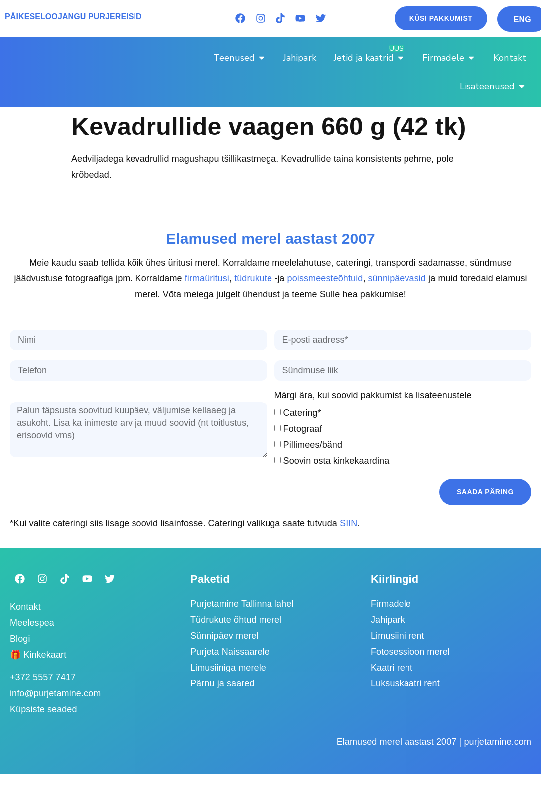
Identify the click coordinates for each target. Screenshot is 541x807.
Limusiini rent (397, 636)
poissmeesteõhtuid (325, 278)
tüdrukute (253, 278)
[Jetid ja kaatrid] (369, 57)
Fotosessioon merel (410, 652)
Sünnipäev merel (224, 636)
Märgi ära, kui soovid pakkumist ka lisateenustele (373, 395)
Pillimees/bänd (312, 445)
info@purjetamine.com (55, 693)
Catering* (302, 413)
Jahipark (388, 620)
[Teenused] (239, 57)
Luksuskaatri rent (405, 683)
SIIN (348, 523)
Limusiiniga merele (228, 667)
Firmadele (391, 604)
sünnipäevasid (397, 278)
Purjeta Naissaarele (230, 652)
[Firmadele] (449, 57)
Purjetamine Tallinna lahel (241, 604)
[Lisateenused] (493, 86)
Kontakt (25, 606)
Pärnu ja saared (222, 683)
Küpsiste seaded (43, 709)
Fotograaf (302, 429)
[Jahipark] (299, 57)
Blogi (20, 638)
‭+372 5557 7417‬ (43, 677)
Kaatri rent (391, 667)
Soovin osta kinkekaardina (336, 461)
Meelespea (32, 622)
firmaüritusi (207, 278)
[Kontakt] (509, 57)
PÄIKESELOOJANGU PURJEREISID (73, 16)
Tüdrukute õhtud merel (235, 620)
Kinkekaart (44, 654)
